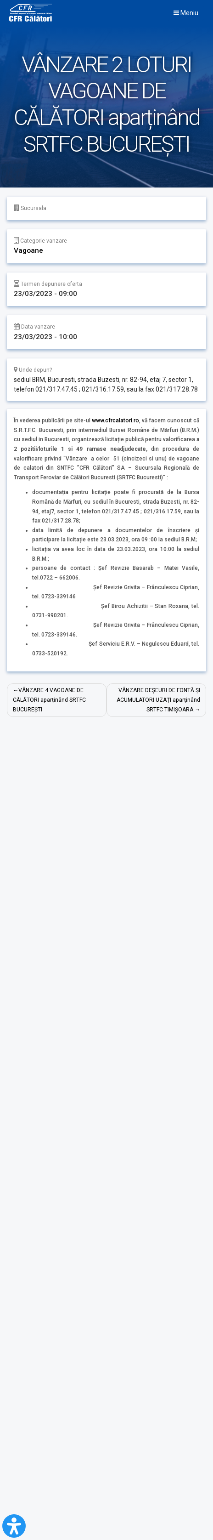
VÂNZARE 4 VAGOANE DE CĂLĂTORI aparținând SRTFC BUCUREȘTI (49, 699)
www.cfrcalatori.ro (115, 420)
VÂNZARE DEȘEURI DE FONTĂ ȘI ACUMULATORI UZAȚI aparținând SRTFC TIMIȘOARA (158, 699)
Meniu (186, 13)
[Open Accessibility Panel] (14, 1526)
